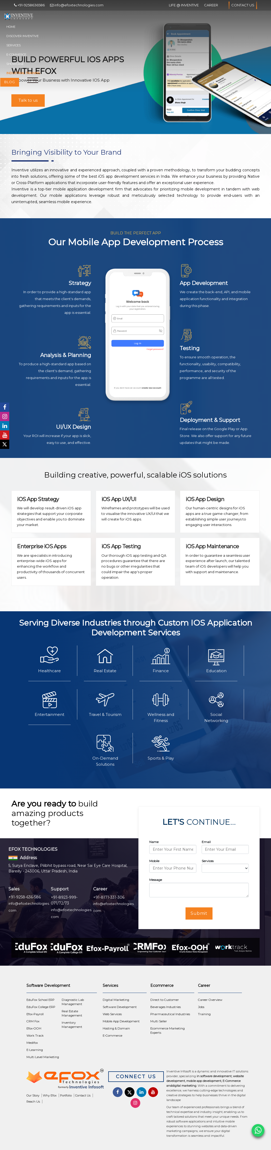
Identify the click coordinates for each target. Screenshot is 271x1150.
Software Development (120, 1007)
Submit (199, 913)
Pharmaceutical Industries (170, 1014)
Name (154, 842)
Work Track (35, 1035)
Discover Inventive (22, 36)
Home (10, 27)
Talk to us (28, 100)
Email (206, 842)
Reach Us (33, 1101)
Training (204, 1014)
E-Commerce (16, 54)
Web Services (112, 1014)
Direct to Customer (164, 1000)
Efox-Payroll (35, 1014)
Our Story (32, 1095)
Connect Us (136, 1077)
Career (211, 5)
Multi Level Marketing (42, 1057)
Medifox (32, 1043)
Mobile (154, 861)
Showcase (15, 64)
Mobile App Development (121, 1021)
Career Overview (210, 1000)
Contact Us (243, 5)
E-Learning (34, 1050)
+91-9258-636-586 (24, 897)
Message (155, 880)
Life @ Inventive (184, 5)
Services (13, 45)
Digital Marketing (116, 1000)
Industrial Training (23, 73)
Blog (9, 82)
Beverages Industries (165, 1007)
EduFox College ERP (40, 1007)
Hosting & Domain (116, 1028)
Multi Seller (158, 1021)
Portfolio (66, 1095)
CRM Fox (32, 1021)
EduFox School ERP (40, 1000)
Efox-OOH (33, 1028)
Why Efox (50, 1095)
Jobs (201, 1007)
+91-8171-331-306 (108, 897)
